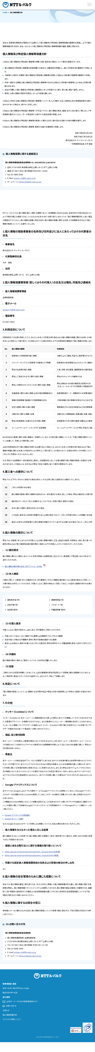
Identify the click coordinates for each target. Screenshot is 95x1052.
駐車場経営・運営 (9, 983)
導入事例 (6, 997)
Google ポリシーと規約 (14, 818)
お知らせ (6, 1010)
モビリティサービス (10, 992)
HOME (5, 12)
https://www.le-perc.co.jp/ (30, 181)
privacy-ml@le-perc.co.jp (25, 178)
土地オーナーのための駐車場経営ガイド (22, 1001)
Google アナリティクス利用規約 (17, 815)
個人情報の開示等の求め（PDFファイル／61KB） (23, 566)
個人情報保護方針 (10, 1015)
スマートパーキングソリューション (16, 988)
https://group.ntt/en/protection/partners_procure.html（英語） (32, 855)
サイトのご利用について (12, 1019)
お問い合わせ (11, 1006)
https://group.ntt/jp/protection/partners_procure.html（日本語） (32, 851)
